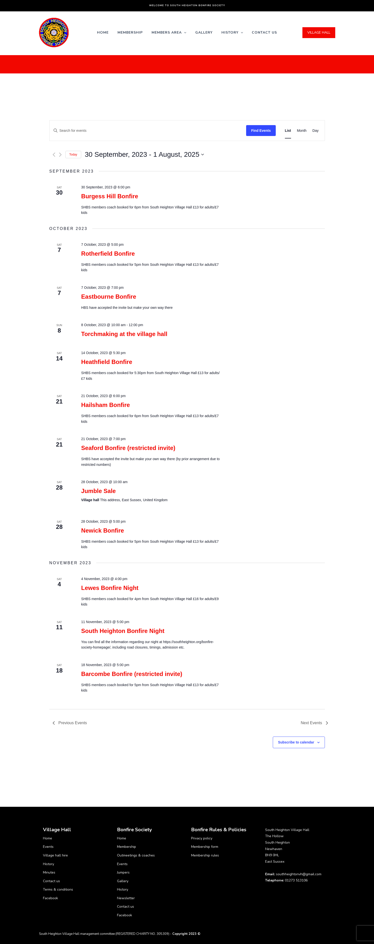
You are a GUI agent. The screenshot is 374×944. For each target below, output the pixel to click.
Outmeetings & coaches (136, 855)
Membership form (204, 846)
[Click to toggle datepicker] (144, 154)
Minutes (49, 872)
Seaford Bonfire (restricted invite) (128, 448)
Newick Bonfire (102, 530)
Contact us (264, 32)
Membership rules (205, 855)
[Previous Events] (54, 154)
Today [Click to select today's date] (73, 154)
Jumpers (123, 872)
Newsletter (126, 898)
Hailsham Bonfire (105, 405)
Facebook (50, 898)
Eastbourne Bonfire (108, 296)
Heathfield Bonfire (106, 362)
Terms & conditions (58, 889)
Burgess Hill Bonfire (109, 196)
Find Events (261, 131)
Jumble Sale (98, 491)
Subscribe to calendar (296, 742)
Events (48, 846)
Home (103, 32)
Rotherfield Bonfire (108, 253)
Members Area (169, 32)
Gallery (204, 32)
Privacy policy (201, 838)
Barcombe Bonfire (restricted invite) (131, 674)
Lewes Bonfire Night (109, 587)
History (232, 32)
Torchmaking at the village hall (124, 334)
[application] (184, 32)
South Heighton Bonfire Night (122, 631)
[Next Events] (60, 154)
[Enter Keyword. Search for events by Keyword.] (148, 130)
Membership (130, 32)
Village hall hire (55, 855)
